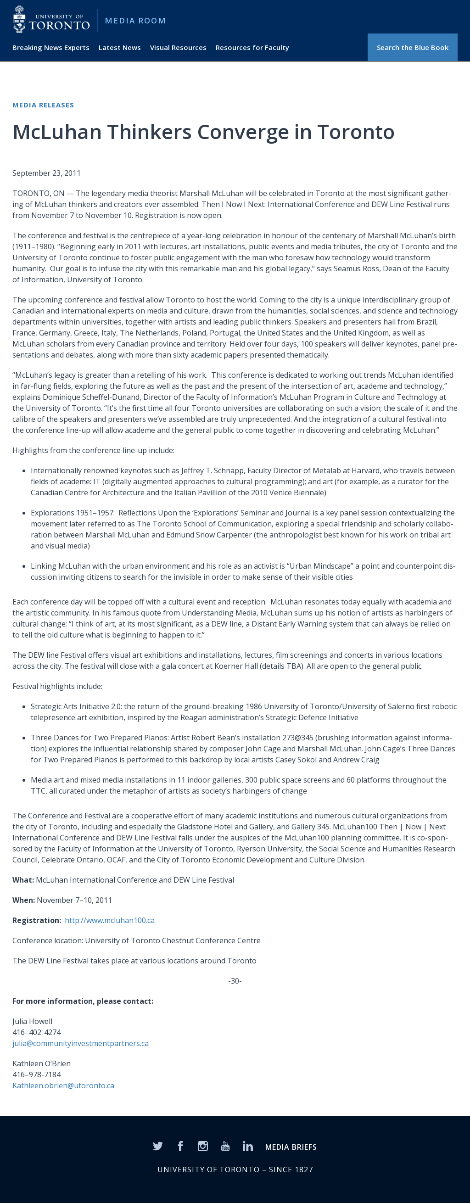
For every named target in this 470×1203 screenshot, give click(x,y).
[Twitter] (157, 1145)
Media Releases (43, 104)
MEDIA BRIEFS (291, 1147)
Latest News (120, 47)
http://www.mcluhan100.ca (110, 920)
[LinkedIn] (247, 1145)
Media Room (136, 20)
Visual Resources (178, 47)
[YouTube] (225, 1145)
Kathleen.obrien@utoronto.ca (63, 1085)
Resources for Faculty (252, 47)
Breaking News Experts (51, 47)
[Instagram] (202, 1145)
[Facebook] (180, 1145)
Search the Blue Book (412, 47)
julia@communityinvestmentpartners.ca (80, 1043)
